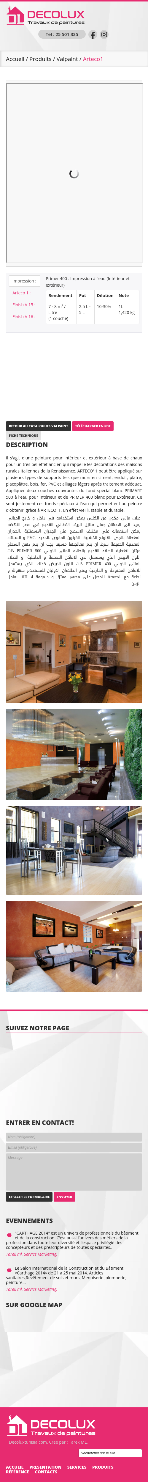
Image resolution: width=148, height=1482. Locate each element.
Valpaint (67, 59)
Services (77, 1467)
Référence (17, 1472)
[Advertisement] (74, 374)
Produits (40, 59)
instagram (104, 34)
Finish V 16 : (23, 316)
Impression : (24, 281)
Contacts (46, 1472)
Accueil (15, 59)
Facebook (92, 34)
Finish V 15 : (23, 304)
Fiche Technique (23, 435)
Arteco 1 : (21, 293)
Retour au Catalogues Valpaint (38, 426)
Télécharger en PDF (92, 426)
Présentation (45, 1467)
